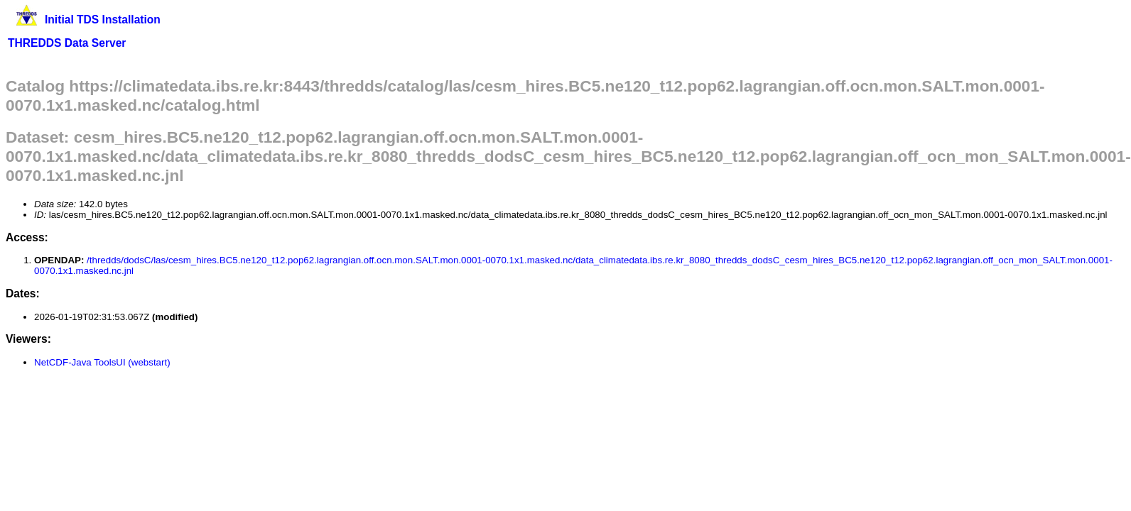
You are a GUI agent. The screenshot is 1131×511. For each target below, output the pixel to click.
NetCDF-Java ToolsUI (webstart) (102, 362)
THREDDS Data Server (67, 43)
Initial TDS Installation (103, 19)
